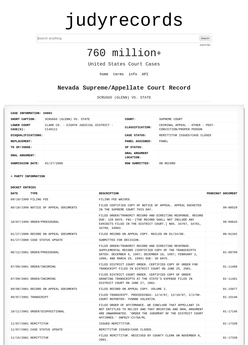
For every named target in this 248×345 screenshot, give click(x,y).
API (145, 74)
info (132, 74)
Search (205, 38)
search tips (205, 45)
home (104, 74)
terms (118, 74)
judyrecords (124, 21)
